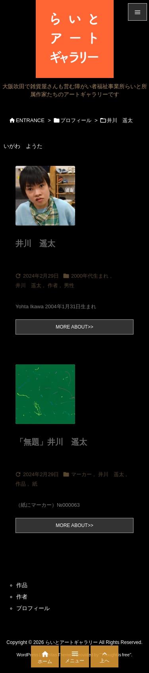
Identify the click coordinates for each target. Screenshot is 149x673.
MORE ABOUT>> (74, 327)
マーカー (81, 474)
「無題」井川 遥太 (51, 442)
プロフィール (75, 120)
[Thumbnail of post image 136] (53, 201)
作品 (20, 484)
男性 (69, 285)
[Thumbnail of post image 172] (53, 400)
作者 (53, 285)
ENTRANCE (30, 120)
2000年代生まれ (89, 276)
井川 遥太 (35, 243)
